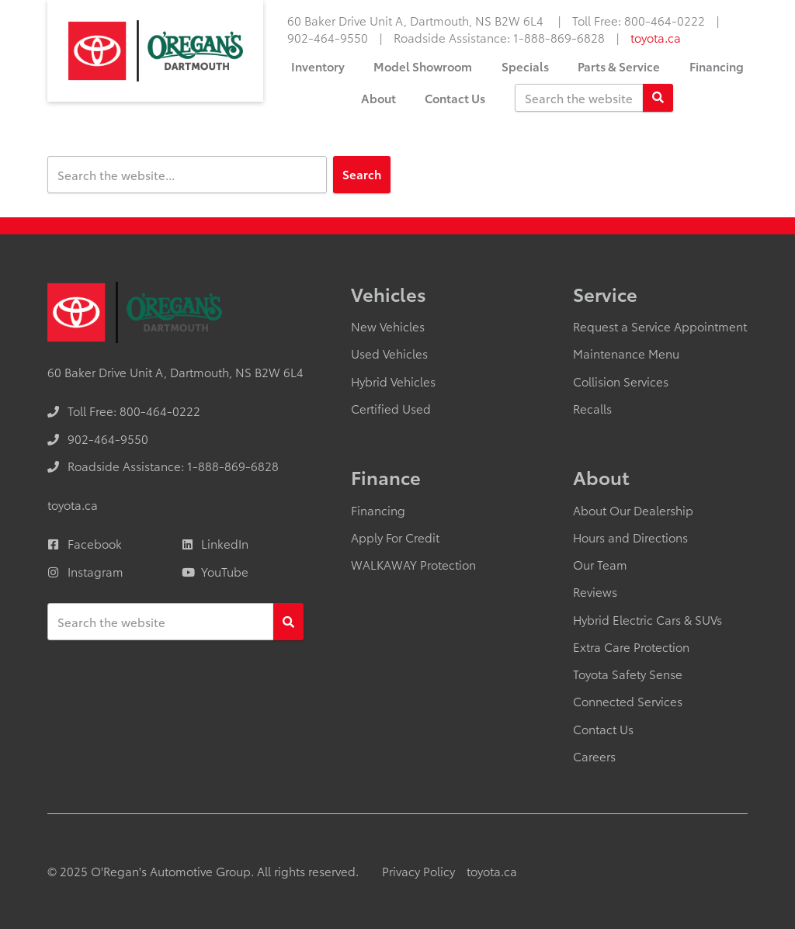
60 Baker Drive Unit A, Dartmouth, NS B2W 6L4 (417, 20)
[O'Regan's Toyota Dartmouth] (155, 50)
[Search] (658, 98)
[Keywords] (579, 98)
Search (361, 173)
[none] (638, 20)
